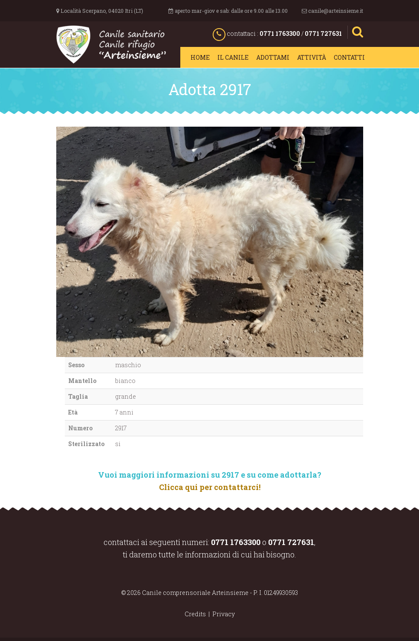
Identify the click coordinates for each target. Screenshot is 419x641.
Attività (311, 57)
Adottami (272, 57)
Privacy (223, 614)
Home (200, 57)
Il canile (233, 57)
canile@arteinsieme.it (335, 10)
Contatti (349, 57)
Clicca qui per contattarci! (209, 487)
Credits (195, 614)
